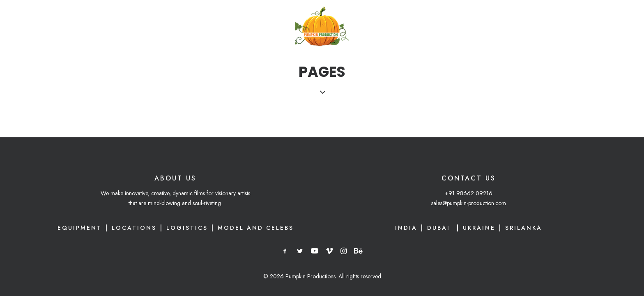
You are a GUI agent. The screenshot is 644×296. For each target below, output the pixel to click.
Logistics (187, 228)
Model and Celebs (256, 228)
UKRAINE (479, 228)
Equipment (80, 228)
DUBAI (440, 228)
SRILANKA (523, 228)
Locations (134, 228)
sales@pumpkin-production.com (468, 203)
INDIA (406, 228)
